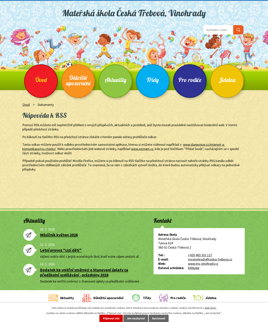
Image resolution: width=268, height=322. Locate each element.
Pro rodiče (189, 79)
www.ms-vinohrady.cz (203, 263)
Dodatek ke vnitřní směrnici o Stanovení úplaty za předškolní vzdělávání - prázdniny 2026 (84, 272)
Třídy (152, 79)
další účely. (211, 308)
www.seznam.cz (142, 149)
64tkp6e (193, 268)
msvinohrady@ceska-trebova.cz (210, 259)
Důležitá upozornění (108, 298)
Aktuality (115, 79)
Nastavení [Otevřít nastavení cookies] (158, 318)
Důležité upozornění (78, 80)
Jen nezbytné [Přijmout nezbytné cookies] (136, 318)
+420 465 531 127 (200, 255)
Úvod (41, 79)
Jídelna (227, 79)
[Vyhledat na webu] (218, 29)
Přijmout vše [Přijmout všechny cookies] (111, 318)
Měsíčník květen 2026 (59, 234)
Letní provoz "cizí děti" (61, 250)
